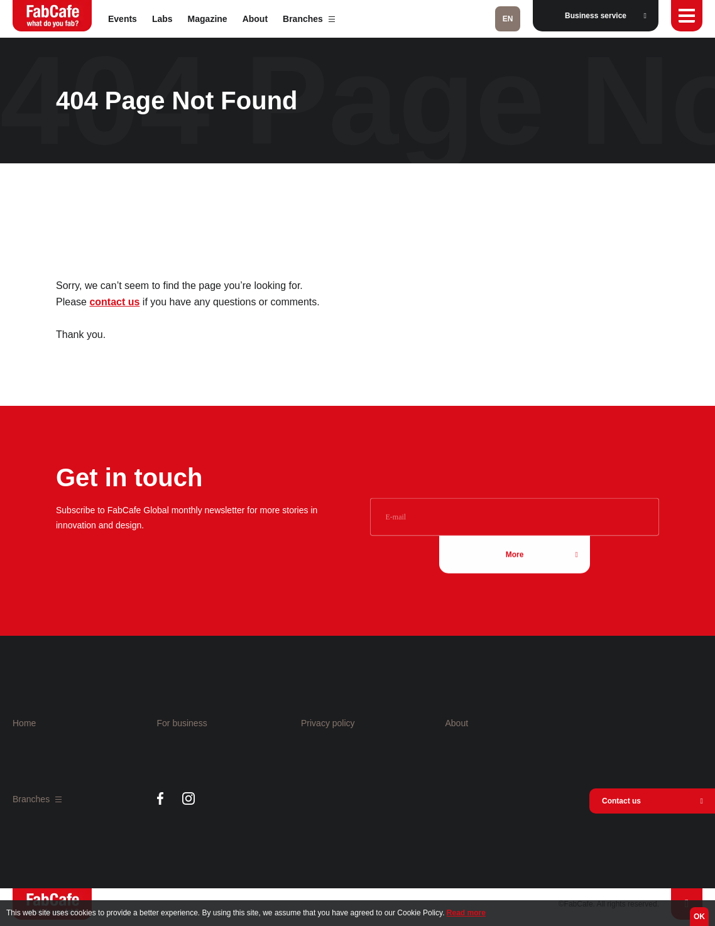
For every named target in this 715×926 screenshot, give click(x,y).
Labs (162, 19)
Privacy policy (328, 723)
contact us (114, 302)
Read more (466, 912)
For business (182, 723)
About (255, 19)
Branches (309, 19)
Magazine (207, 19)
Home (24, 723)
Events (122, 19)
